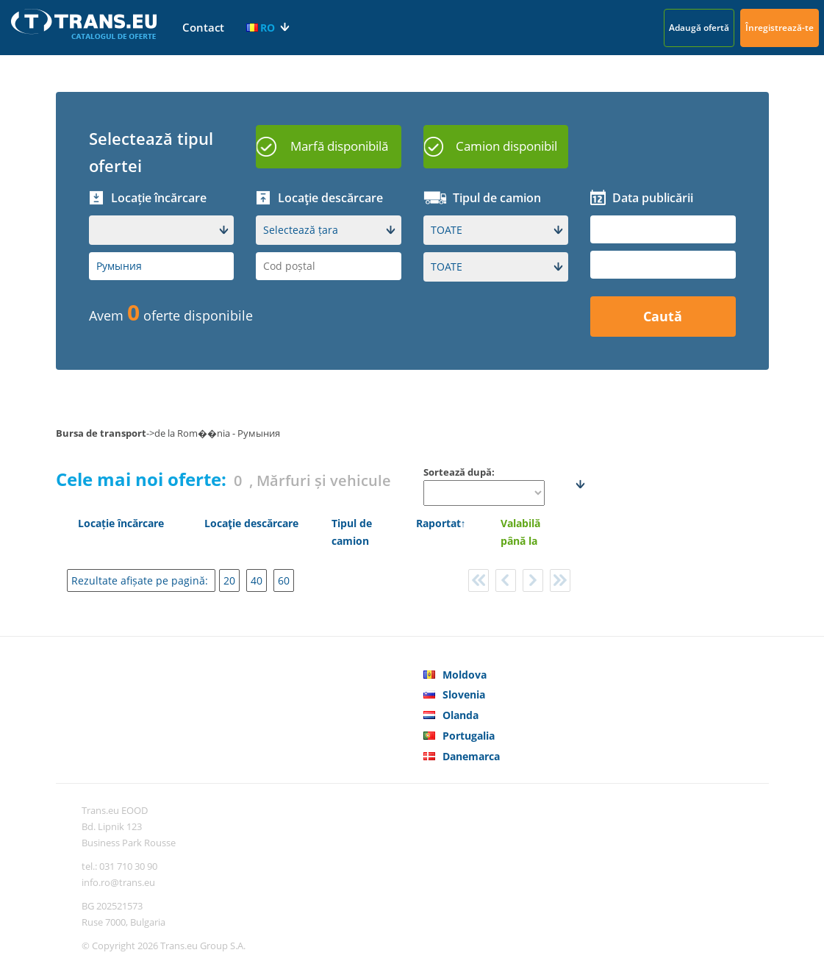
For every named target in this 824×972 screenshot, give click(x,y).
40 (256, 580)
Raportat (438, 523)
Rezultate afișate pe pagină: (141, 580)
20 (229, 580)
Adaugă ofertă (699, 27)
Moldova (465, 675)
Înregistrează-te (779, 27)
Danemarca (471, 756)
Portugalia (469, 736)
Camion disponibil (506, 145)
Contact (203, 27)
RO (260, 28)
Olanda (461, 715)
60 (284, 580)
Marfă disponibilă (339, 145)
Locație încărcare (121, 523)
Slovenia (464, 694)
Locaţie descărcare (251, 523)
